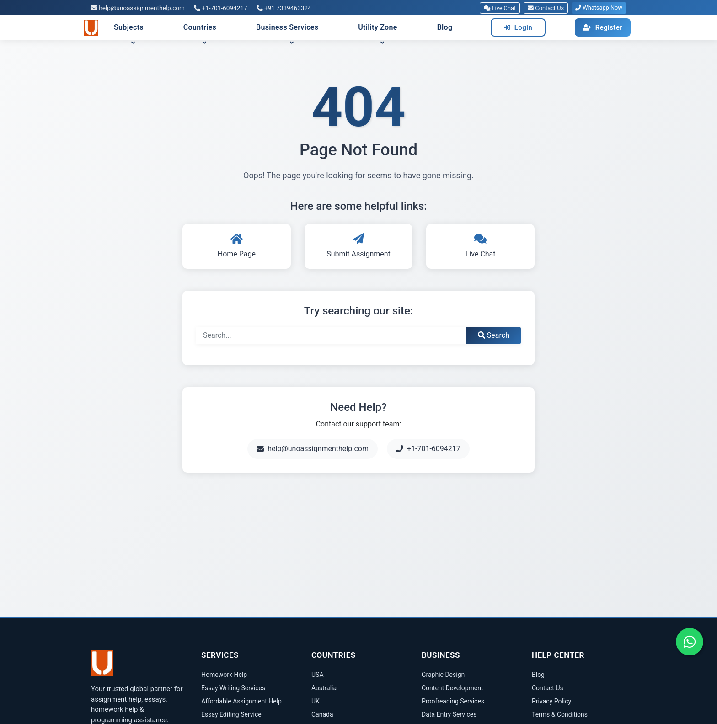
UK (315, 701)
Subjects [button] (129, 27)
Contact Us (546, 8)
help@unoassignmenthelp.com (138, 7)
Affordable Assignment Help (241, 701)
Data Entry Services (449, 714)
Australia (324, 688)
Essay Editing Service (231, 714)
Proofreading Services (453, 701)
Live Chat (500, 8)
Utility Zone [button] (377, 27)
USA (317, 674)
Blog (445, 27)
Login (518, 27)
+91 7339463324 (284, 7)
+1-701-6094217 (220, 7)
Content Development (452, 688)
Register (602, 27)
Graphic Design (443, 674)
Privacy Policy (551, 701)
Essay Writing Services (233, 688)
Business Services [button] (287, 27)
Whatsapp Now (598, 7)
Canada (322, 714)
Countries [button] (199, 27)
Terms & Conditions (560, 714)
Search (493, 335)
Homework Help (224, 674)
